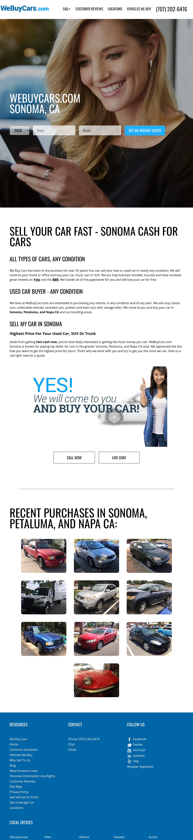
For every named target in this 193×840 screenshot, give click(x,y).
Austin (153, 837)
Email (72, 750)
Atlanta (84, 837)
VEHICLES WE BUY (139, 9)
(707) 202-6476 (171, 9)
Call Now (74, 457)
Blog (13, 765)
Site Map (16, 787)
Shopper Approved (140, 767)
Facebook (136, 739)
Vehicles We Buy (21, 755)
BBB (55, 280)
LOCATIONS (115, 9)
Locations (16, 808)
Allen (47, 837)
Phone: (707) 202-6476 (84, 739)
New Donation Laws (24, 771)
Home (14, 744)
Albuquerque (19, 837)
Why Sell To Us (20, 760)
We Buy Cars (18, 739)
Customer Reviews (22, 781)
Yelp (37, 280)
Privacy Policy (19, 792)
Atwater (119, 837)
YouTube (136, 750)
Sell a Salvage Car (22, 802)
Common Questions (24, 750)
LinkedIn (136, 756)
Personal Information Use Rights (32, 776)
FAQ (66, 9)
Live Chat (119, 457)
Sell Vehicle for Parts (24, 797)
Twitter (134, 744)
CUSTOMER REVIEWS (89, 9)
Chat (71, 744)
